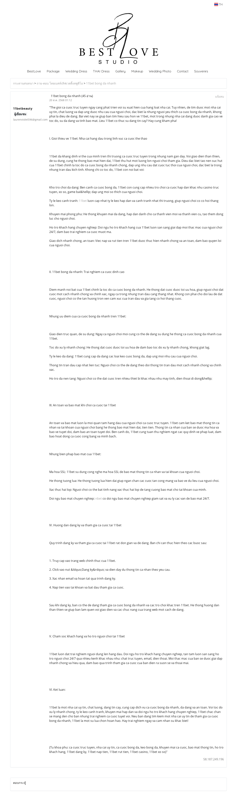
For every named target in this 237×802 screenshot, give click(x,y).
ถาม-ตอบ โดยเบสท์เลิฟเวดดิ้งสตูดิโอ (60, 83)
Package (53, 71)
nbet (98, 498)
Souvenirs (201, 71)
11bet (83, 201)
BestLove (34, 71)
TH (218, 4)
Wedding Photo (160, 71)
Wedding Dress (76, 71)
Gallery (120, 71)
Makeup (137, 71)
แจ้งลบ (219, 96)
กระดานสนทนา (23, 83)
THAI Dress (101, 71)
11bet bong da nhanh (101, 83)
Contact (182, 71)
